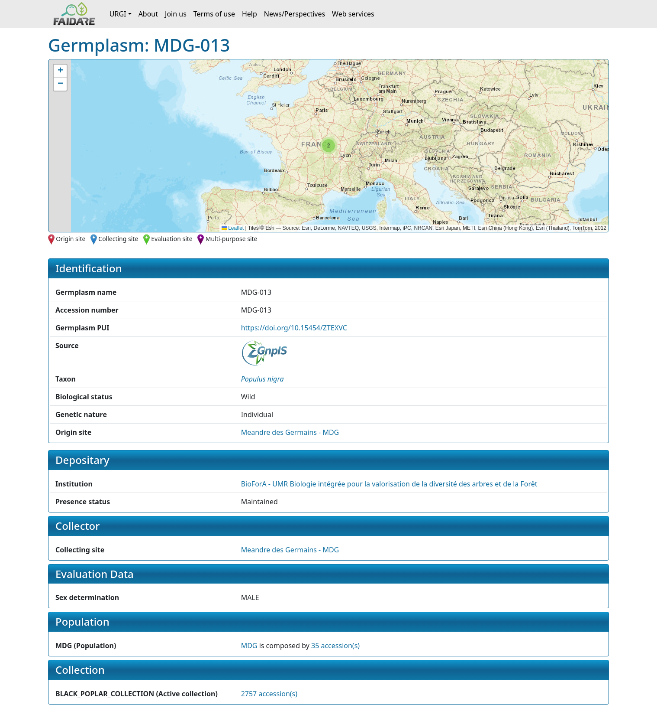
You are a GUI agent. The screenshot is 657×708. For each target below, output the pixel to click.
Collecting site (118, 239)
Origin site (70, 239)
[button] (328, 145)
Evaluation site (172, 239)
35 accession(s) (335, 645)
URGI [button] (118, 14)
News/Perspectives (294, 14)
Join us (176, 14)
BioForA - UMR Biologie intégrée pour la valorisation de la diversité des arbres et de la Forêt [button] (389, 484)
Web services (353, 14)
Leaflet (233, 228)
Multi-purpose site (232, 239)
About (148, 14)
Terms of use (214, 14)
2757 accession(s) (269, 693)
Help (249, 14)
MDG (249, 645)
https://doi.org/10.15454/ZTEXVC (294, 328)
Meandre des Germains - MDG (290, 432)
